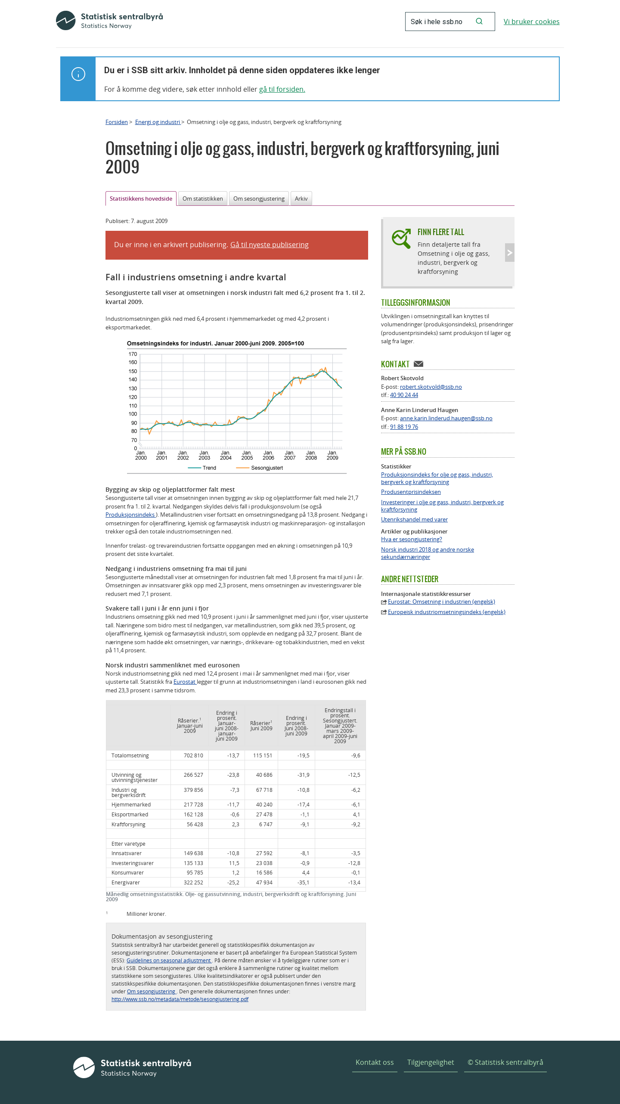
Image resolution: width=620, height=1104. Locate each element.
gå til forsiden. (282, 89)
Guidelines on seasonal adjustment (169, 960)
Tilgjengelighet (430, 1062)
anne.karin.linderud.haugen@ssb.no (446, 418)
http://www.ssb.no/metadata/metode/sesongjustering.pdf (180, 998)
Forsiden (116, 122)
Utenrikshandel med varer (414, 519)
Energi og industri (158, 122)
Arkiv (301, 198)
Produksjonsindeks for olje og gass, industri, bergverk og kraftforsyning (437, 478)
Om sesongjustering (259, 198)
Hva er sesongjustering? (411, 539)
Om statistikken (203, 198)
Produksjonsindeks (130, 514)
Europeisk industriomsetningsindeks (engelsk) (446, 612)
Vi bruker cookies (532, 21)
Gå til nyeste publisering (269, 244)
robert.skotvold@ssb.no (431, 387)
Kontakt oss (375, 1062)
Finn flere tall (441, 231)
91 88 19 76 (404, 427)
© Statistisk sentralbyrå (505, 1062)
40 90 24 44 (404, 395)
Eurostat (185, 681)
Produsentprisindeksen (411, 492)
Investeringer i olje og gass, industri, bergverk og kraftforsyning (442, 506)
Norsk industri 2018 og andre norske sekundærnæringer (427, 553)
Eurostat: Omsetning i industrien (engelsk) (441, 601)
